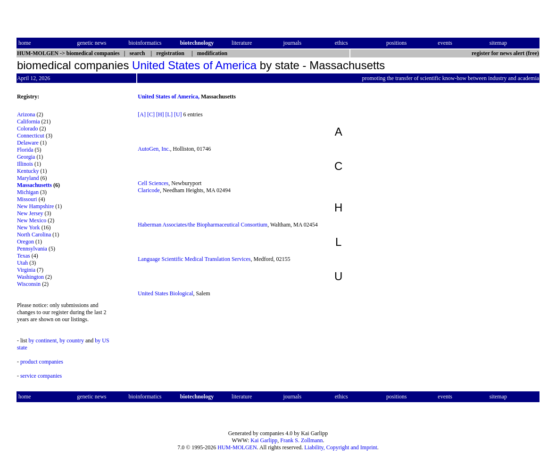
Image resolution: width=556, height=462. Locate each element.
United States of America (194, 65)
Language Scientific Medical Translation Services (194, 259)
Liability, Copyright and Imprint (340, 447)
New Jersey (30, 213)
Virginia (26, 270)
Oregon (25, 241)
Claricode (149, 190)
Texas (23, 255)
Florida (25, 149)
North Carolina (34, 234)
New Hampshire (35, 206)
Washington (30, 277)
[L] (169, 114)
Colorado (27, 128)
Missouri (27, 199)
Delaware (28, 142)
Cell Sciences (153, 183)
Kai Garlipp (263, 440)
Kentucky (28, 171)
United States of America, (168, 96)
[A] (142, 114)
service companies (41, 376)
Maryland (28, 178)
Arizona (26, 114)
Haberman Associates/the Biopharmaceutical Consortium (202, 224)
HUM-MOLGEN (237, 447)
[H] (160, 114)
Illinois (25, 164)
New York (28, 227)
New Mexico (31, 220)
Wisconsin (29, 284)
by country (71, 340)
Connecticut (30, 135)
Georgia (26, 157)
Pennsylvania (32, 248)
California (28, 121)
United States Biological (165, 293)
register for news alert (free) (505, 53)
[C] (151, 114)
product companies (41, 361)
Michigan (28, 192)
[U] (178, 114)
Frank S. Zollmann (301, 440)
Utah (22, 262)
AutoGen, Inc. (154, 149)
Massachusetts (34, 185)
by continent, (43, 340)
